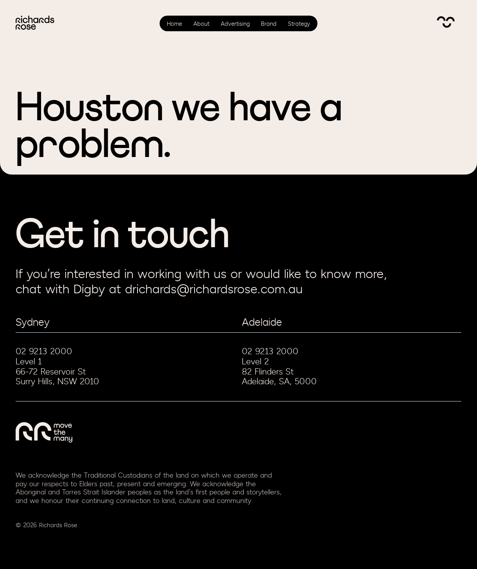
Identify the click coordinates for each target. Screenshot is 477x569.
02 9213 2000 (44, 351)
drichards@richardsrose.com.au (214, 289)
